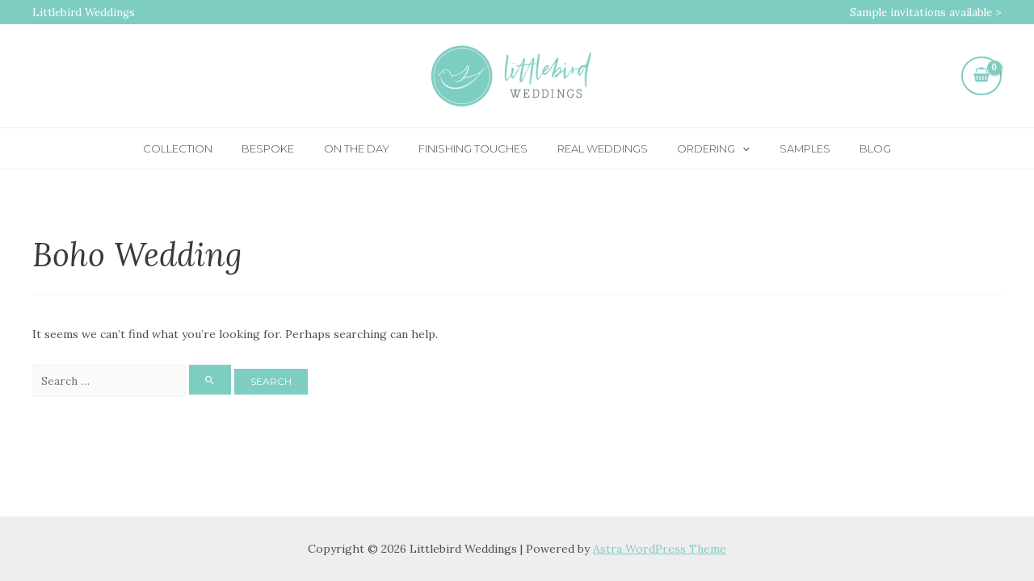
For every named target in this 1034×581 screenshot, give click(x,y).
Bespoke (289, 148)
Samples (783, 148)
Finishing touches (477, 148)
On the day (369, 148)
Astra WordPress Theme (660, 548)
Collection (207, 148)
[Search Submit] (210, 380)
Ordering (701, 148)
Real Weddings (598, 148)
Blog (845, 148)
